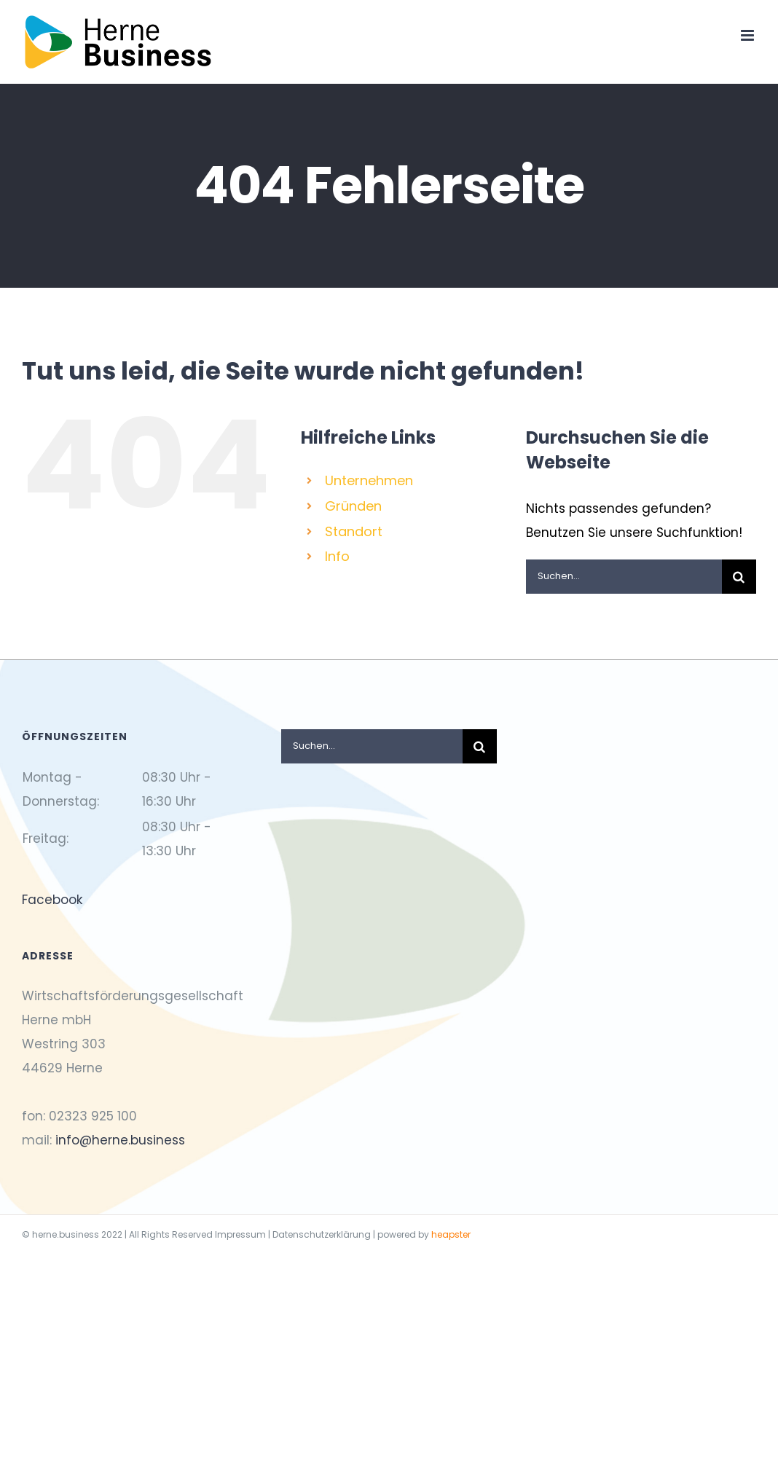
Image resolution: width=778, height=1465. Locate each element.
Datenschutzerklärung (321, 1234)
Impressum (240, 1234)
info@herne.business (120, 1140)
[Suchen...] (624, 576)
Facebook (52, 899)
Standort (353, 531)
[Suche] (739, 576)
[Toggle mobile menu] (748, 35)
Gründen (353, 506)
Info (337, 556)
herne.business (65, 1234)
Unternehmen (369, 480)
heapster (451, 1234)
